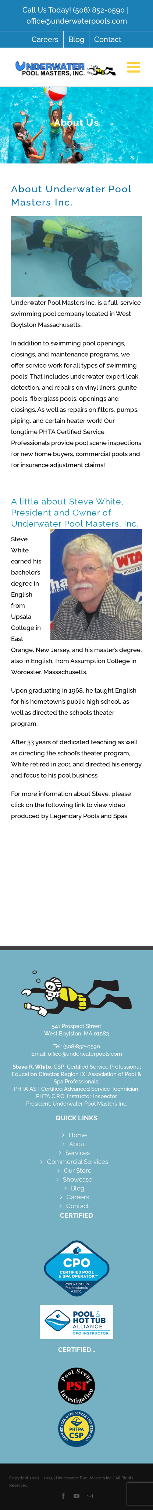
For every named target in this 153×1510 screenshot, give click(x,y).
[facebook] (63, 1496)
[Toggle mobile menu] (134, 67)
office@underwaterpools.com (76, 21)
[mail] (90, 1496)
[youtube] (76, 1496)
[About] (76, 125)
